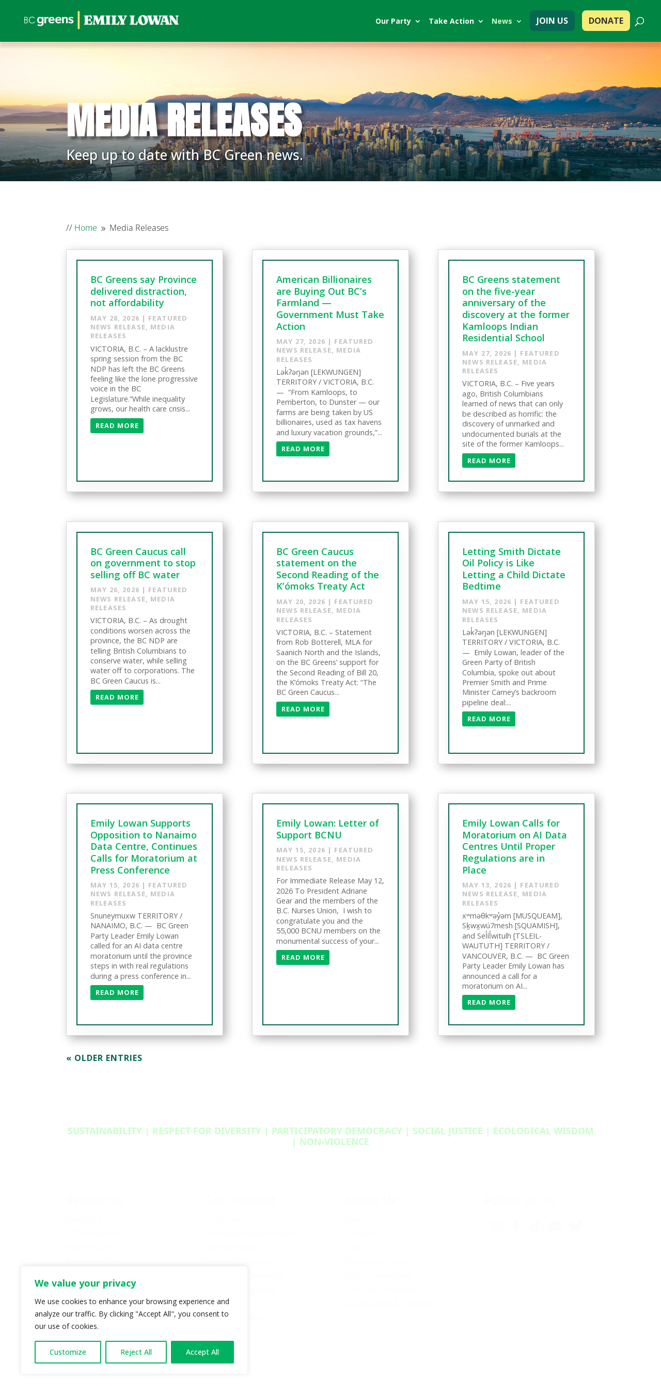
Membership (230, 1247)
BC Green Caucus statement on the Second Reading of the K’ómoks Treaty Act (327, 569)
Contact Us (366, 1233)
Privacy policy (480, 1358)
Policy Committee (378, 1275)
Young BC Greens (240, 1261)
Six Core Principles (380, 1289)
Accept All (202, 1352)
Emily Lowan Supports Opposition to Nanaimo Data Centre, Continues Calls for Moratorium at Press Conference (143, 846)
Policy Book (88, 1247)
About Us (363, 1219)
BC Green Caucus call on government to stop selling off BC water (143, 563)
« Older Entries (104, 1058)
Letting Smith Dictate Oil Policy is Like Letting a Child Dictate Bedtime (513, 569)
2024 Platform (93, 1233)
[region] (134, 1320)
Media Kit (84, 1219)
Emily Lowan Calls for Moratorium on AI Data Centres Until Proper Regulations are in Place (514, 846)
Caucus (359, 1247)
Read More (117, 425)
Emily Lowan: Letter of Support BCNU (327, 829)
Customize (68, 1352)
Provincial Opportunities (253, 1233)
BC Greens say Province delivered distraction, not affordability (143, 291)
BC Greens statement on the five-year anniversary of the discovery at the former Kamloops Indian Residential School (516, 308)
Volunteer (225, 1219)
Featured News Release (138, 322)
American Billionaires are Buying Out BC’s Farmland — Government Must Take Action (330, 302)
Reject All (136, 1352)
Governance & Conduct (389, 1303)
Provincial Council (379, 1261)
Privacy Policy (92, 1261)
